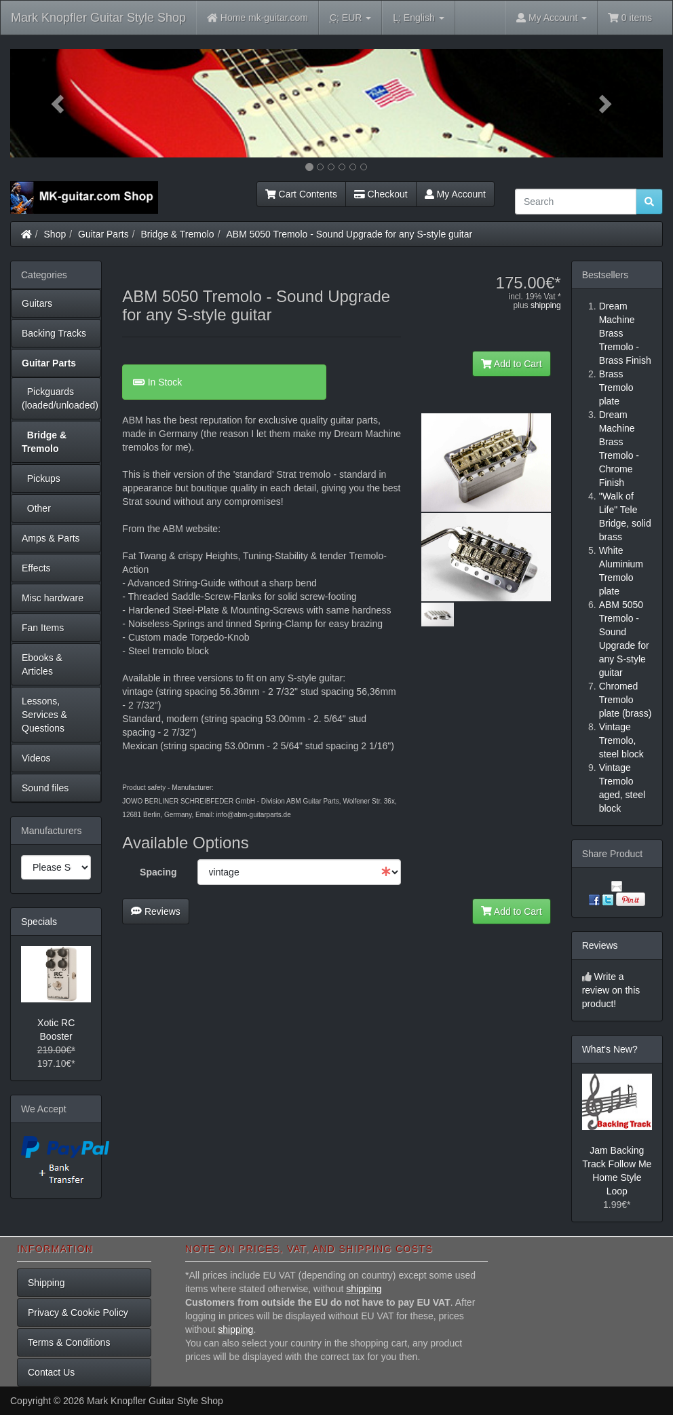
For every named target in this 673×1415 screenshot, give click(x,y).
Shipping (46, 1282)
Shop (55, 234)
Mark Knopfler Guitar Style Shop (98, 17)
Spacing (158, 872)
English (418, 18)
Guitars (37, 303)
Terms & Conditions (69, 1342)
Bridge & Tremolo (177, 234)
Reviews (155, 911)
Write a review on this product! (611, 990)
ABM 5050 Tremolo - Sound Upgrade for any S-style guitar (349, 234)
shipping (546, 305)
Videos (36, 758)
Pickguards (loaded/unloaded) (60, 398)
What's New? (610, 1049)
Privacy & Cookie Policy (78, 1312)
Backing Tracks (54, 333)
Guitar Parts (103, 234)
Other (36, 508)
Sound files (45, 787)
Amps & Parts (51, 538)
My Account (455, 194)
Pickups (41, 478)
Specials (39, 921)
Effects (36, 568)
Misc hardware (52, 597)
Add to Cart (511, 363)
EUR (350, 18)
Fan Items (43, 627)
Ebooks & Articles (42, 664)
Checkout (381, 194)
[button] (59, 103)
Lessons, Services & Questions (44, 715)
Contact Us (51, 1372)
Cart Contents (301, 194)
